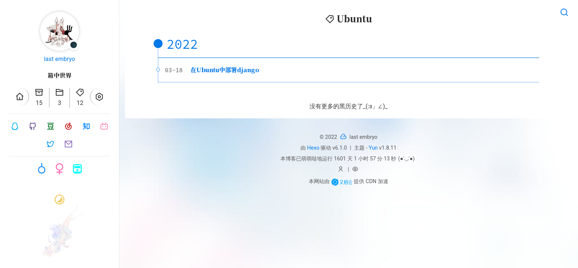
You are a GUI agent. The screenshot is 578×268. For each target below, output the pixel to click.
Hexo (313, 148)
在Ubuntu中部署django (224, 70)
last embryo (59, 59)
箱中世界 (59, 75)
